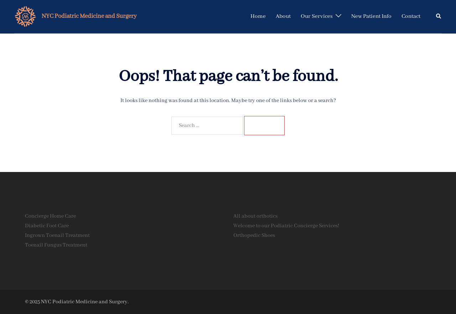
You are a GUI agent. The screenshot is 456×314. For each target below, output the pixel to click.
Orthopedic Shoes (254, 235)
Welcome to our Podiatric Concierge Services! (286, 226)
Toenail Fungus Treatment (56, 245)
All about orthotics (255, 216)
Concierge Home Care (50, 216)
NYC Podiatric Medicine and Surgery (89, 16)
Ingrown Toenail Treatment (57, 235)
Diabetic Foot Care (47, 226)
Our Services (317, 16)
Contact (410, 16)
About (283, 16)
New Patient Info (371, 16)
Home (258, 16)
